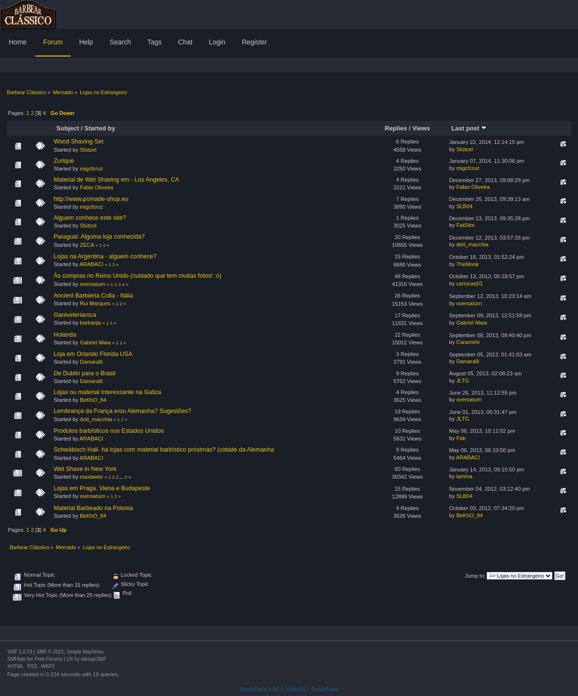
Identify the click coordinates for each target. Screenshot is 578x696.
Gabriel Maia (471, 323)
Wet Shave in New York (85, 469)
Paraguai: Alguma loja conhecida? (99, 236)
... (122, 477)
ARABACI (91, 264)
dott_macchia (472, 244)
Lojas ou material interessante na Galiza (107, 392)
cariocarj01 (469, 283)
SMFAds (16, 659)
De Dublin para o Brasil (85, 373)
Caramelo (468, 342)
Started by (99, 128)
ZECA (87, 245)
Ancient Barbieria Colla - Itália (93, 295)
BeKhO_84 (93, 400)
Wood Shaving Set (78, 141)
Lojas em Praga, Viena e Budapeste (102, 488)
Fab (460, 438)
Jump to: (475, 576)
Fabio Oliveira (96, 187)
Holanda (65, 334)
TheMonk (467, 264)
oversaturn (92, 284)
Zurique (64, 160)
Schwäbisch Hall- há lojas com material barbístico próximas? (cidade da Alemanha (164, 449)
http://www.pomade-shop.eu (91, 199)
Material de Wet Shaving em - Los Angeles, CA (116, 179)
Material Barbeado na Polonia (93, 508)
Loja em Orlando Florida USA (93, 354)
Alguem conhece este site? (90, 217)
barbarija (90, 323)
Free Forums (48, 659)
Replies (396, 128)
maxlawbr (91, 477)
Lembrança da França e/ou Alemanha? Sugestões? (122, 411)
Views (421, 128)
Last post (469, 128)
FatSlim (465, 225)
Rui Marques (95, 303)
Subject (68, 128)
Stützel (88, 150)
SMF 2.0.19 (19, 651)
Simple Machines (85, 651)
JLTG (462, 381)
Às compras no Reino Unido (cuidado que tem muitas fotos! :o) (137, 275)
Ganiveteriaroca (75, 315)
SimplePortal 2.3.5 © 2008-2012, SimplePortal (289, 689)
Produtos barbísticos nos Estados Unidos (109, 430)
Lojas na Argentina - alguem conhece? (105, 256)
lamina (464, 476)
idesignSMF (93, 659)
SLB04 (464, 206)
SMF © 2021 (50, 651)
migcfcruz (91, 168)
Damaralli (91, 362)
